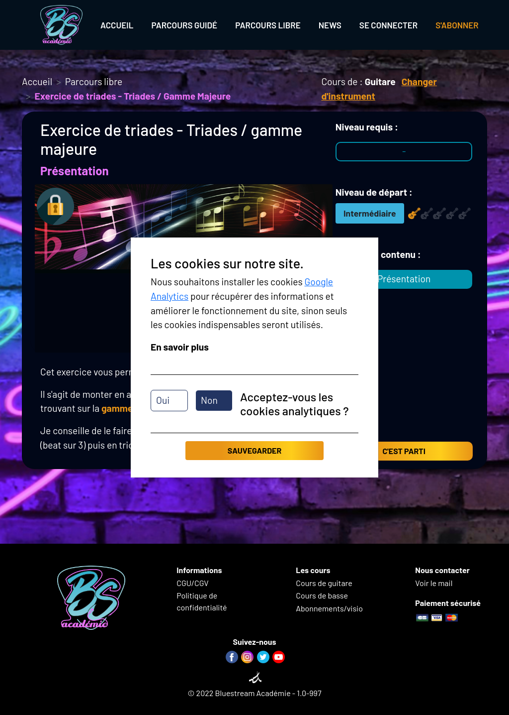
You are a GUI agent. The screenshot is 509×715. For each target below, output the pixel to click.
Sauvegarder (254, 450)
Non (209, 400)
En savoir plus (180, 347)
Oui (163, 400)
